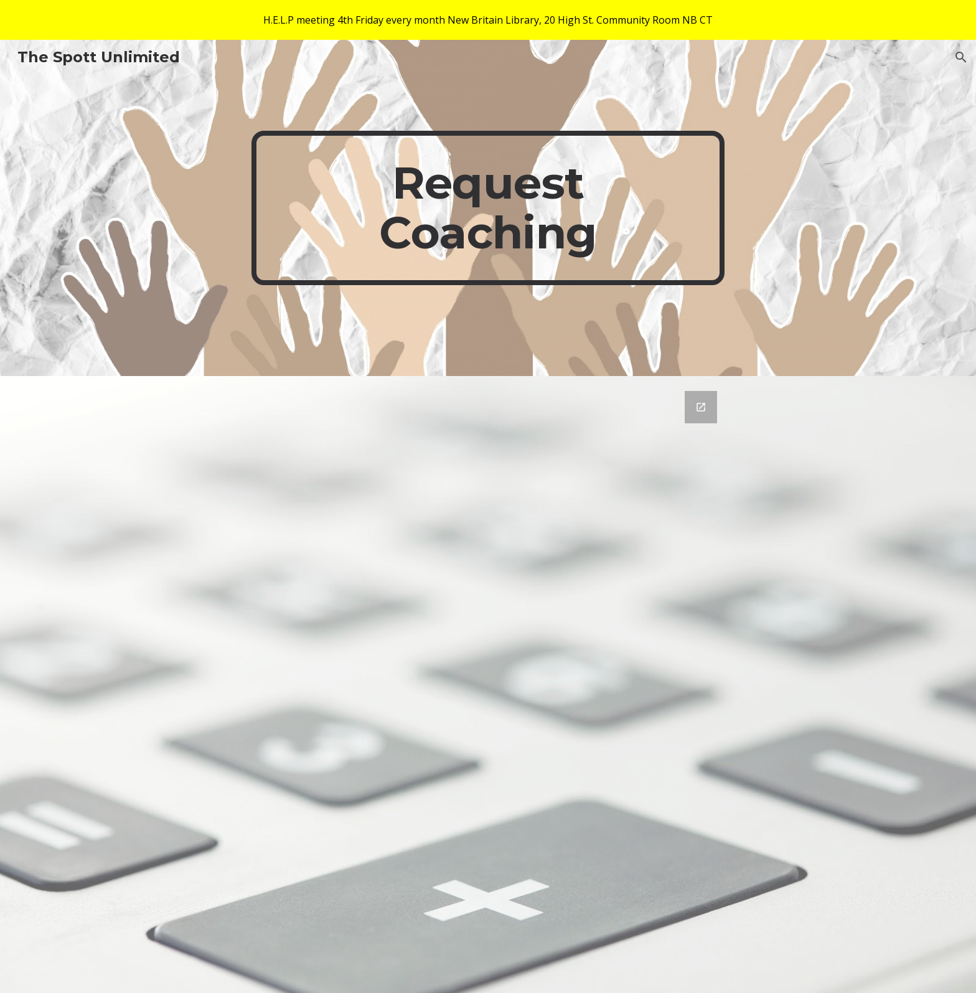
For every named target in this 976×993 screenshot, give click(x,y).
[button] (961, 57)
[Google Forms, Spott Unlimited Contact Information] (519, 684)
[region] (488, 20)
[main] (488, 208)
